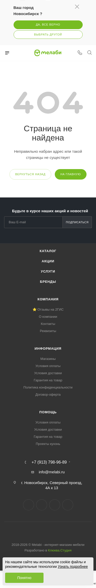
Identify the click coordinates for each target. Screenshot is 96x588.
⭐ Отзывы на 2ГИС (48, 309)
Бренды (48, 282)
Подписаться (77, 222)
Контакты (48, 324)
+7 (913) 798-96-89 (49, 462)
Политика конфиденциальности (48, 387)
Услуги (48, 271)
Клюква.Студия (60, 550)
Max (67, 504)
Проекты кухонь (48, 444)
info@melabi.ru (52, 472)
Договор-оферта (48, 394)
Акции (48, 261)
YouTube (54, 504)
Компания (47, 299)
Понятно (24, 578)
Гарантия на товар (48, 380)
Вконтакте (28, 504)
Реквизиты (48, 331)
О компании (48, 317)
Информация (48, 348)
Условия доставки (48, 373)
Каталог (48, 251)
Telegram (41, 504)
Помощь (48, 412)
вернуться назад (30, 174)
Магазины (48, 359)
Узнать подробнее (73, 567)
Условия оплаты (48, 366)
